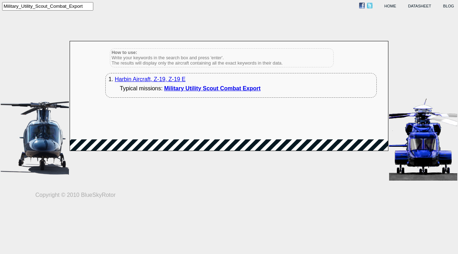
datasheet (419, 6)
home (390, 6)
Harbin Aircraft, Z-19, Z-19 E (150, 79)
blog (448, 6)
